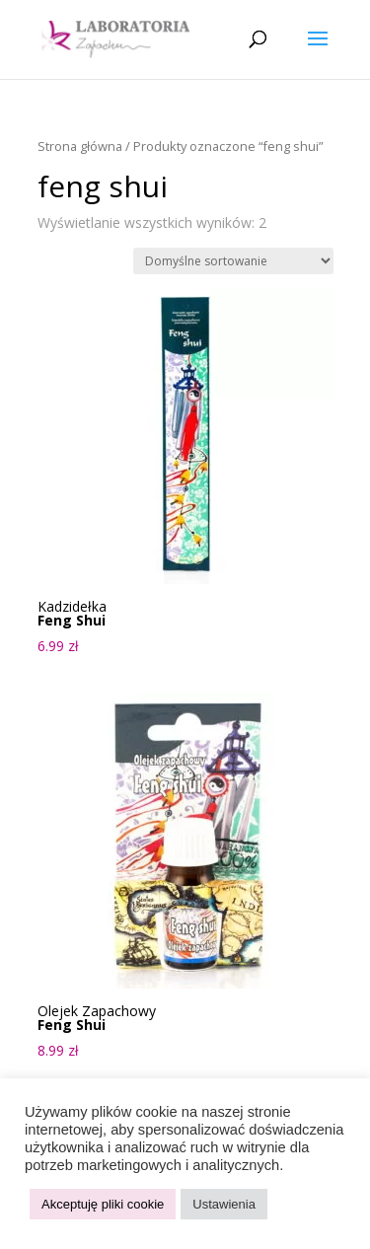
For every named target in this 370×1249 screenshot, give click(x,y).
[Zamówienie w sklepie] (233, 261)
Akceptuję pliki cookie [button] (102, 1204)
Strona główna (79, 146)
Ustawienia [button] (224, 1204)
